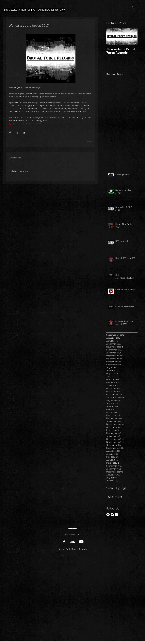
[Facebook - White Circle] (108, 514)
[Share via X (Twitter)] (17, 132)
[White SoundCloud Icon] (72, 541)
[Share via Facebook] (10, 132)
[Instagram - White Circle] (116, 514)
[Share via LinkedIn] (24, 132)
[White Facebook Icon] (64, 541)
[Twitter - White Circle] (112, 514)
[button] (134, 8)
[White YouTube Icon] (81, 541)
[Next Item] (133, 36)
